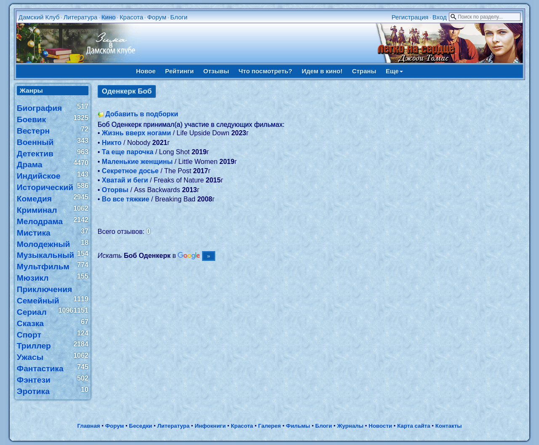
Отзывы (216, 71)
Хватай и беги (125, 180)
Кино (108, 17)
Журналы (350, 426)
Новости (380, 426)
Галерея (269, 426)
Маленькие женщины (137, 161)
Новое (146, 71)
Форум (156, 17)
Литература (81, 17)
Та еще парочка (127, 151)
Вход (439, 17)
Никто (112, 142)
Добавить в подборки (141, 114)
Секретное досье (130, 170)
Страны (364, 71)
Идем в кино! (322, 71)
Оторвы (115, 189)
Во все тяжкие (125, 199)
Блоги (178, 17)
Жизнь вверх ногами (136, 133)
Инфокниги (210, 426)
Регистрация (410, 17)
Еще (394, 71)
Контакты (448, 426)
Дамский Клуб (39, 17)
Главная (88, 426)
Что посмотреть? (265, 71)
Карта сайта (413, 426)
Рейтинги (179, 71)
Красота (131, 17)
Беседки (140, 426)
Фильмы (298, 426)
